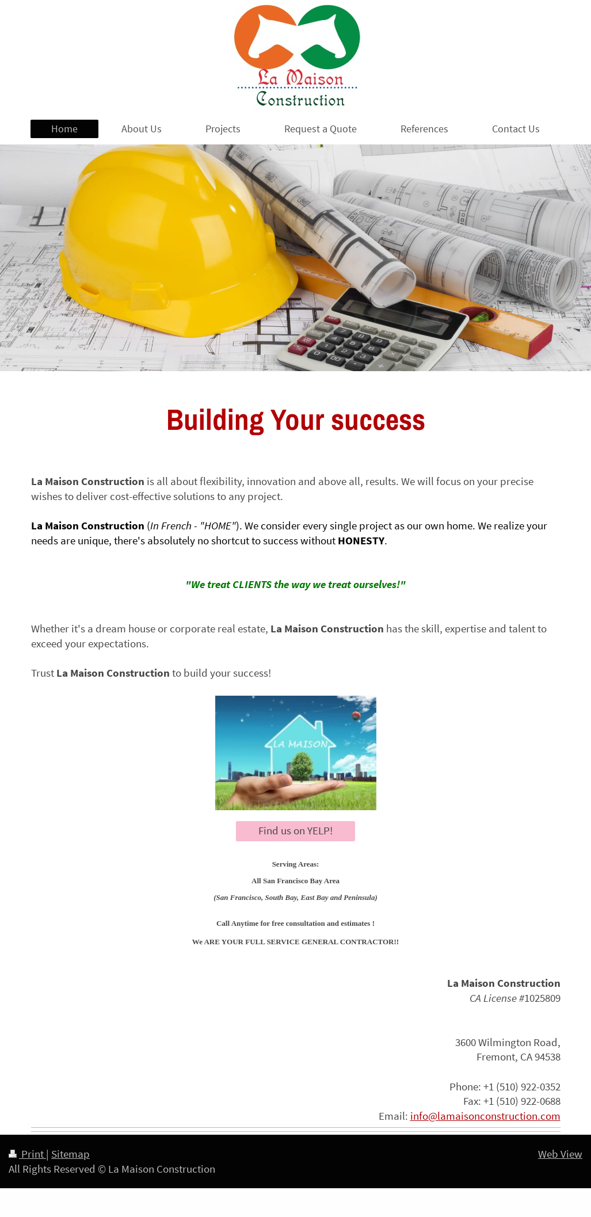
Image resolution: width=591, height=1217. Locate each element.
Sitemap (70, 1154)
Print (27, 1154)
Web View (560, 1154)
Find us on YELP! (295, 830)
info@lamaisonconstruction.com (485, 1116)
